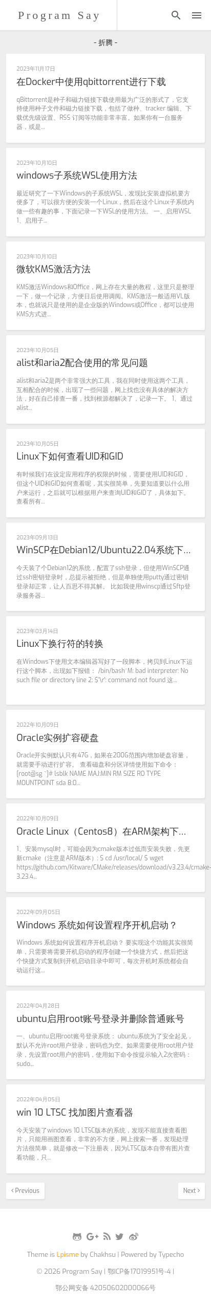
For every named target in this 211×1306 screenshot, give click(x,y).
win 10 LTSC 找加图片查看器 (74, 1113)
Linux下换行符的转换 (59, 644)
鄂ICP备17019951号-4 (139, 1271)
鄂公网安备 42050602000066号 (105, 1287)
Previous (25, 1191)
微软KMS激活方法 (53, 269)
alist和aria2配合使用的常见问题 (82, 363)
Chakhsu (103, 1254)
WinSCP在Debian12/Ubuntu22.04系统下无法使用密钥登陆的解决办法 (105, 550)
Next (191, 1191)
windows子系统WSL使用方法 (76, 176)
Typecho (171, 1254)
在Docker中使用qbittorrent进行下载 (91, 82)
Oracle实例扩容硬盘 (57, 738)
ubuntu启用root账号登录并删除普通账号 (100, 1019)
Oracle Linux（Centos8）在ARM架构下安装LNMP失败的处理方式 (105, 832)
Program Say (59, 15)
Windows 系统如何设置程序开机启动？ (97, 925)
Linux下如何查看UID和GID (69, 457)
